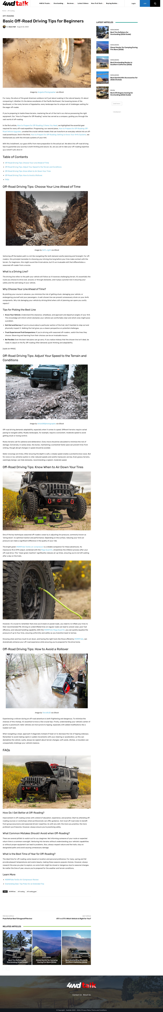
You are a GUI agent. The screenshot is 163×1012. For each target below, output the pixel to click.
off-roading (11, 11)
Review (112, 90)
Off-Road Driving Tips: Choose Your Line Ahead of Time (27, 163)
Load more (117, 103)
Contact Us (77, 995)
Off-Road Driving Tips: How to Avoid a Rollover (23, 175)
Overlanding (17, 957)
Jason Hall (12, 27)
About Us (87, 995)
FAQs (7, 180)
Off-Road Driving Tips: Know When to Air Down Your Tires (28, 171)
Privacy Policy (86, 1010)
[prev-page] (4, 968)
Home (4, 11)
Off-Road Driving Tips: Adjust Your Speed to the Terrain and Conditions (33, 167)
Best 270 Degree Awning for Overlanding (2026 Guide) (121, 94)
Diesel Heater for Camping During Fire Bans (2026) (47, 961)
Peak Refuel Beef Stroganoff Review (17, 919)
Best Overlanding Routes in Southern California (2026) (76, 961)
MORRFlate (12, 891)
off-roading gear (32, 891)
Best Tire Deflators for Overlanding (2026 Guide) (17, 961)
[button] (155, 3)
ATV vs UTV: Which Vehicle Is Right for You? (73, 919)
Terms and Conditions (99, 1010)
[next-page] (7, 968)
